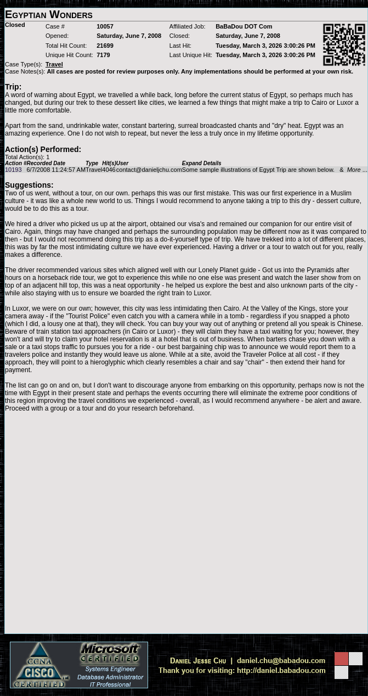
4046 (108, 169)
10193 (13, 169)
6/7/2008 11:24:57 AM (56, 169)
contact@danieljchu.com (149, 169)
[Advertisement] (103, 523)
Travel (94, 169)
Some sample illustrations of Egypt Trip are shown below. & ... (274, 169)
